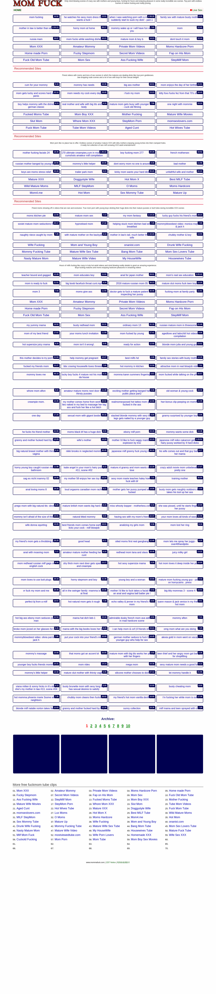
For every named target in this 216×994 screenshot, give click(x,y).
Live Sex (196, 10)
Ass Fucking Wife (27, 929)
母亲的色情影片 (123, 993)
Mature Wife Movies (29, 934)
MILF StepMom (26, 947)
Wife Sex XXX (177, 965)
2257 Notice (111, 993)
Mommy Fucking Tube (68, 956)
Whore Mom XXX (103, 934)
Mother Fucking (178, 929)
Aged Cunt (23, 938)
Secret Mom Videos (67, 925)
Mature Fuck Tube (180, 960)
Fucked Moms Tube (105, 929)
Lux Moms (61, 943)
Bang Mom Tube (141, 956)
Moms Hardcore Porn (144, 920)
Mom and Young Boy (143, 951)
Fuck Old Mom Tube (181, 925)
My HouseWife (102, 960)
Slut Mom (137, 934)
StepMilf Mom (63, 929)
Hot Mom (174, 947)
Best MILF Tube (140, 943)
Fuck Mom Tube (179, 938)
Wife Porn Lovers (103, 965)
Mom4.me (137, 947)
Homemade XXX (141, 965)
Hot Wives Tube (64, 938)
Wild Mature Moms (180, 943)
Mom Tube (99, 969)
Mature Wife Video (66, 960)
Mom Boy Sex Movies (144, 969)
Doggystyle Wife (141, 938)
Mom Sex (137, 925)
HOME (17, 10)
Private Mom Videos (105, 920)
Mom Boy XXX (140, 929)
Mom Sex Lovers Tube (182, 956)
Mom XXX (23, 920)
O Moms (60, 947)
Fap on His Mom (103, 925)
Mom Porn (61, 969)
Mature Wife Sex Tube (106, 956)
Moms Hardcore (102, 947)
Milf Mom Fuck (25, 965)
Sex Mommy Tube (28, 951)
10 (128, 856)
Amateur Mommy (65, 920)
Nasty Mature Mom (28, 960)
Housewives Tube (142, 960)
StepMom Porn (64, 934)
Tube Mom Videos (180, 934)
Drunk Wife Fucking (29, 956)
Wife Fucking (101, 951)
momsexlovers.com (28, 943)
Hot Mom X (100, 943)
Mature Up (61, 951)
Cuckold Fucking (27, 969)
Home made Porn (180, 920)
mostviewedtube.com (67, 965)
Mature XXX (100, 938)
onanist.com (176, 951)
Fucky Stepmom (26, 925)
